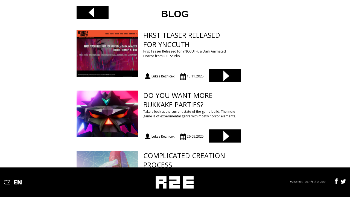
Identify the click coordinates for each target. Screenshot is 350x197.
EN (18, 182)
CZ (7, 182)
